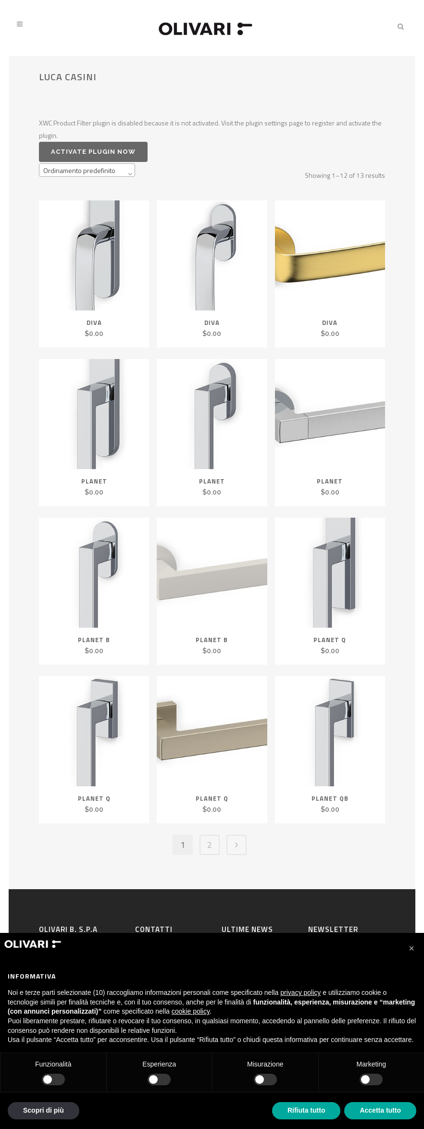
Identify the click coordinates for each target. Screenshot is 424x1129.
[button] (411, 948)
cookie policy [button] (191, 1011)
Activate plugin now (93, 151)
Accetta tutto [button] (380, 1110)
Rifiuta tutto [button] (306, 1110)
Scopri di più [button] (43, 1110)
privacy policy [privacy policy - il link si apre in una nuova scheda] (300, 992)
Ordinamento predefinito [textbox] (79, 170)
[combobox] (87, 170)
